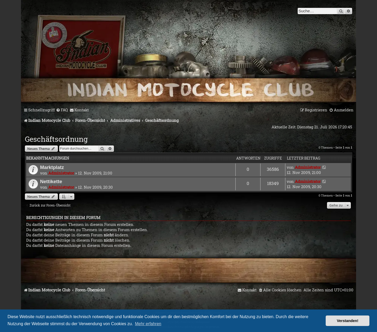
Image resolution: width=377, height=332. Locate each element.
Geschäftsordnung (56, 139)
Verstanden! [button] (347, 321)
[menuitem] (62, 110)
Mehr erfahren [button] (148, 324)
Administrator (61, 173)
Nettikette (51, 181)
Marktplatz (52, 167)
